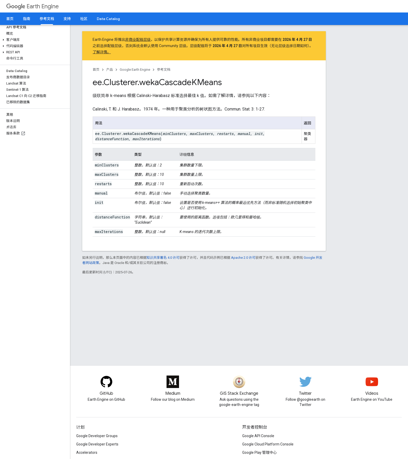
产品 (109, 70)
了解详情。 (102, 52)
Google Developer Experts (97, 444)
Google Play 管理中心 (259, 452)
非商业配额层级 (138, 39)
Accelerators (86, 452)
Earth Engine (32, 6)
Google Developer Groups (97, 436)
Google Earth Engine (135, 70)
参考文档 (163, 70)
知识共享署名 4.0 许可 (163, 258)
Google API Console (258, 436)
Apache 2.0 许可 (243, 258)
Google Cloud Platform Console (268, 444)
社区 (83, 18)
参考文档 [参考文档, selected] (47, 18)
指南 (26, 18)
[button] (34, 40)
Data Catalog (108, 18)
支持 (67, 18)
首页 (10, 18)
